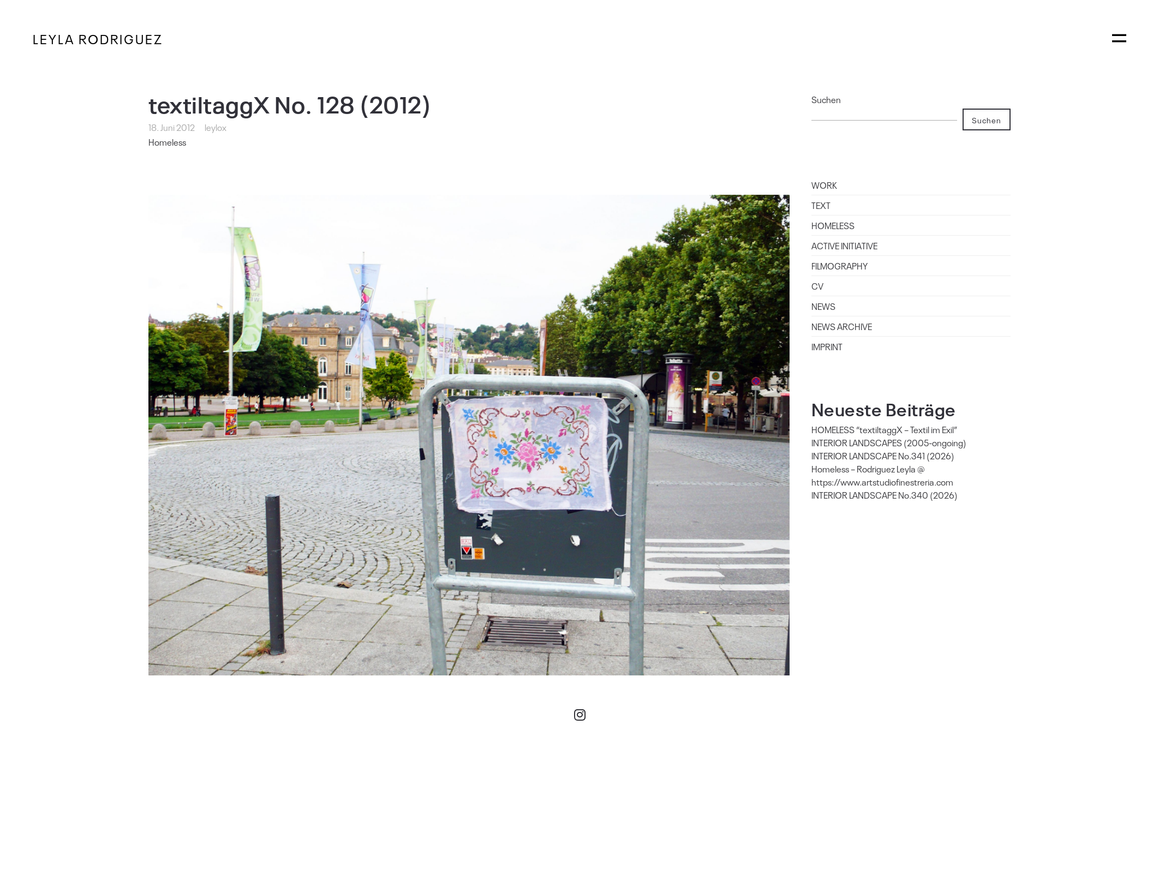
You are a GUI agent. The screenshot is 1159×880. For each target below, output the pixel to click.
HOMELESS (833, 225)
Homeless (167, 142)
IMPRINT (827, 346)
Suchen (826, 99)
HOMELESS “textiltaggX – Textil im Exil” (884, 429)
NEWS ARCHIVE (841, 326)
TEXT (821, 205)
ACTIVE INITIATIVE (844, 245)
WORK (824, 185)
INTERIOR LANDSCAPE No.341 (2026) (882, 456)
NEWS (823, 306)
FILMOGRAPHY (839, 265)
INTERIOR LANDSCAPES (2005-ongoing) (888, 442)
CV (817, 286)
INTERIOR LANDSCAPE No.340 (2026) (884, 495)
